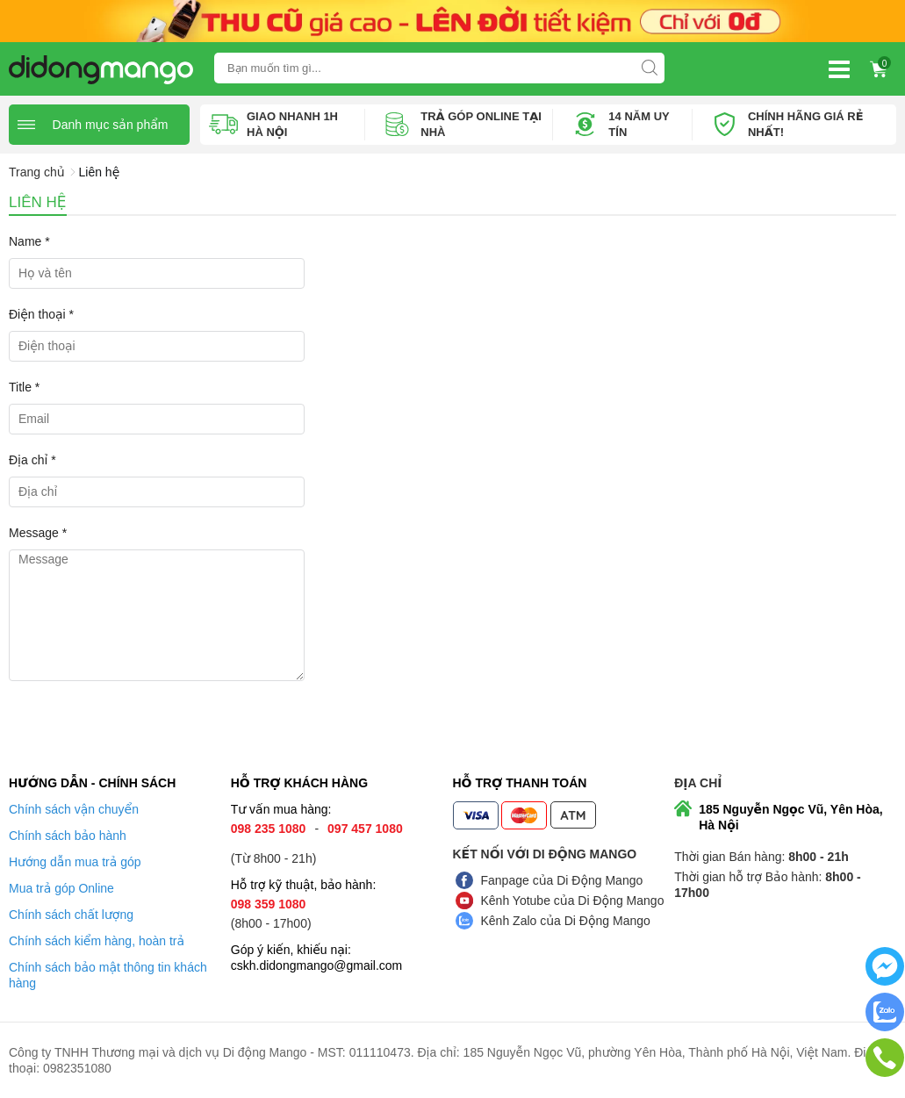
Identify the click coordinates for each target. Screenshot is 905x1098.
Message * (38, 533)
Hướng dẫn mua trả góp (75, 862)
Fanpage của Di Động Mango (562, 880)
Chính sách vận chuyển (74, 809)
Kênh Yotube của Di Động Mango (572, 900)
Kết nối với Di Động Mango (545, 854)
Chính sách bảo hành (67, 836)
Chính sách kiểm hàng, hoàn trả (96, 941)
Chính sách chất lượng (71, 915)
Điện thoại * (41, 314)
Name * (29, 241)
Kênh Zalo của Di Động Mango (565, 921)
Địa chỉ (698, 783)
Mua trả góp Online (61, 888)
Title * (24, 387)
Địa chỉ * (32, 460)
